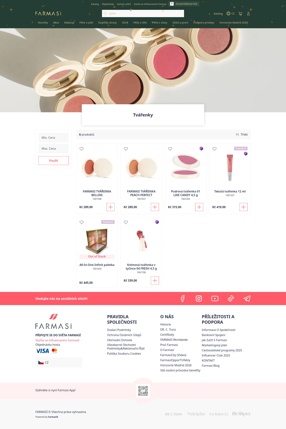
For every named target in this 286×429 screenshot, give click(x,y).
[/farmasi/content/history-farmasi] (165, 324)
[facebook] (182, 298)
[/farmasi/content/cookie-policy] (124, 353)
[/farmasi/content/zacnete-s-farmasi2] (214, 340)
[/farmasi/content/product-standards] (167, 334)
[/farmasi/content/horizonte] (176, 365)
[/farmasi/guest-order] (47, 344)
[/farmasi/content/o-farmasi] (167, 350)
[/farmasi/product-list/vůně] (125, 23)
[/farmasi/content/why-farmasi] (169, 345)
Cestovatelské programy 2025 (222, 350)
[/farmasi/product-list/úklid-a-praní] (180, 23)
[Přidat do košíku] (111, 207)
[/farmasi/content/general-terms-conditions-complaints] (133, 346)
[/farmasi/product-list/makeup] (69, 23)
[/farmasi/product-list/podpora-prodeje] (204, 23)
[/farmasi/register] (107, 4)
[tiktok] (231, 298)
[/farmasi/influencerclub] (183, 3)
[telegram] (247, 298)
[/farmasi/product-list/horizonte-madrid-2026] (234, 23)
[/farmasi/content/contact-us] (208, 360)
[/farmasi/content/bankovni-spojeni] (213, 335)
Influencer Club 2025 (216, 355)
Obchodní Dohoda (119, 340)
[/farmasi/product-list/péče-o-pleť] (86, 23)
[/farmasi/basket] (240, 13)
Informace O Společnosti (218, 330)
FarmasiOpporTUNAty (175, 360)
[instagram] (198, 298)
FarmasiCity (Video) (173, 355)
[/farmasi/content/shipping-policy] (119, 330)
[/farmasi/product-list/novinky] (43, 23)
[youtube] (215, 298)
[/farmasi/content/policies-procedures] (124, 335)
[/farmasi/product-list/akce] (56, 23)
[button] (53, 160)
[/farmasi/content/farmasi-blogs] (210, 365)
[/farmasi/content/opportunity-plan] (214, 345)
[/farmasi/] (48, 13)
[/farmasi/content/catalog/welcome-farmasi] (180, 370)
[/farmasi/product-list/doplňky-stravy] (107, 23)
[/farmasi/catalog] (95, 4)
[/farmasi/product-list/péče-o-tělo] (140, 23)
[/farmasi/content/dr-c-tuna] (168, 329)
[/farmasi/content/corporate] (174, 340)
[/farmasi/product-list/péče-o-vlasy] (160, 23)
